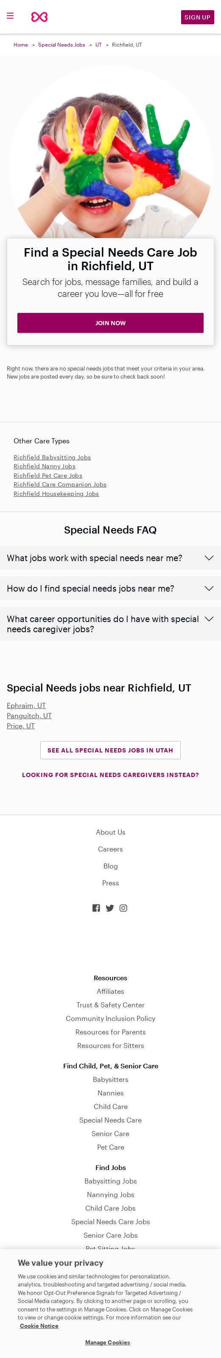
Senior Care (110, 1133)
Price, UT (21, 726)
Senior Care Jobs (111, 1235)
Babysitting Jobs (110, 1181)
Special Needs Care (110, 1120)
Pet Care (110, 1147)
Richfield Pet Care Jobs (48, 475)
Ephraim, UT (26, 705)
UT (98, 44)
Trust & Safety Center (110, 1005)
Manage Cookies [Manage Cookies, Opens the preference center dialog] (108, 1342)
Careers (110, 849)
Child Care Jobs (110, 1208)
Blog (111, 866)
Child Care (111, 1106)
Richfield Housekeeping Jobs (56, 493)
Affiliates (110, 991)
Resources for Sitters (110, 1045)
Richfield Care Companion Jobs (60, 484)
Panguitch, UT (29, 715)
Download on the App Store (111, 943)
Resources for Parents (111, 1032)
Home (21, 44)
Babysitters (111, 1079)
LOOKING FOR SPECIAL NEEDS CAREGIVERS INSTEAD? (110, 774)
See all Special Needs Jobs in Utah (110, 750)
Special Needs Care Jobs (110, 1221)
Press (110, 883)
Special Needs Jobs (61, 44)
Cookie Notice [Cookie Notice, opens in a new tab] (39, 1325)
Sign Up (198, 17)
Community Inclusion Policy (110, 1018)
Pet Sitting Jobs (110, 1249)
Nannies (111, 1093)
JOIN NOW (110, 322)
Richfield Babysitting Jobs (52, 457)
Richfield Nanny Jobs (45, 466)
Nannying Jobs (110, 1194)
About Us (111, 832)
